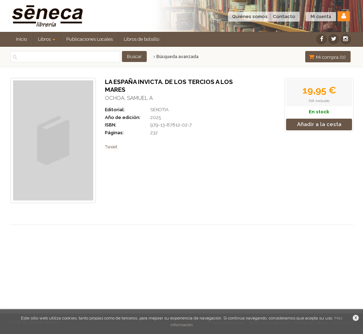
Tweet (111, 146)
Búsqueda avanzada (176, 57)
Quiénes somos (250, 16)
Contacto (284, 16)
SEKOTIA (159, 109)
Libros (46, 39)
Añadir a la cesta (319, 124)
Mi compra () (327, 57)
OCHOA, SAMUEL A (129, 98)
